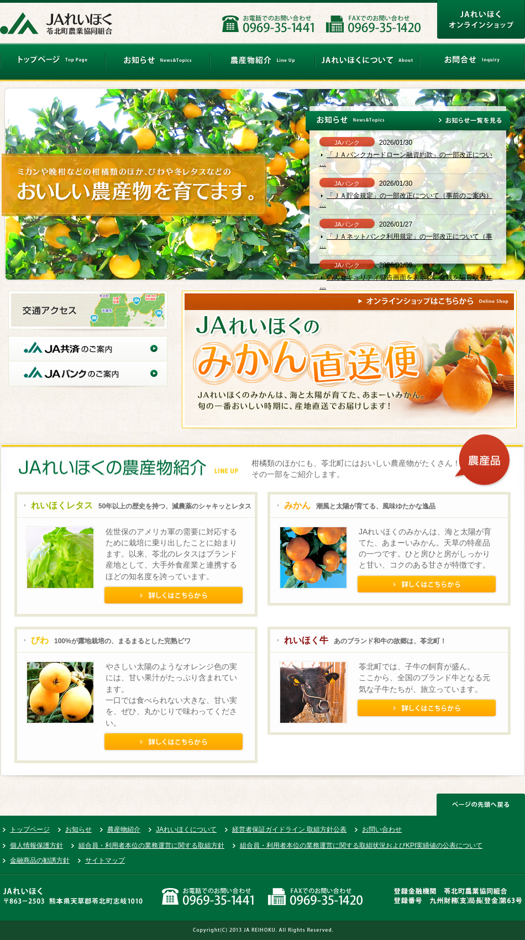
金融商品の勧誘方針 (40, 860)
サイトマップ (105, 860)
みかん (297, 505)
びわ (40, 640)
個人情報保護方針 (36, 845)
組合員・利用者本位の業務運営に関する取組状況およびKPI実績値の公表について (361, 845)
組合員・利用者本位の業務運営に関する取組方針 (151, 845)
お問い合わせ (382, 829)
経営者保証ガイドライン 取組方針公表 (289, 829)
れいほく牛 (306, 640)
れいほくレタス (62, 505)
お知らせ (78, 829)
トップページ (30, 829)
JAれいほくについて (186, 829)
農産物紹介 (123, 829)
